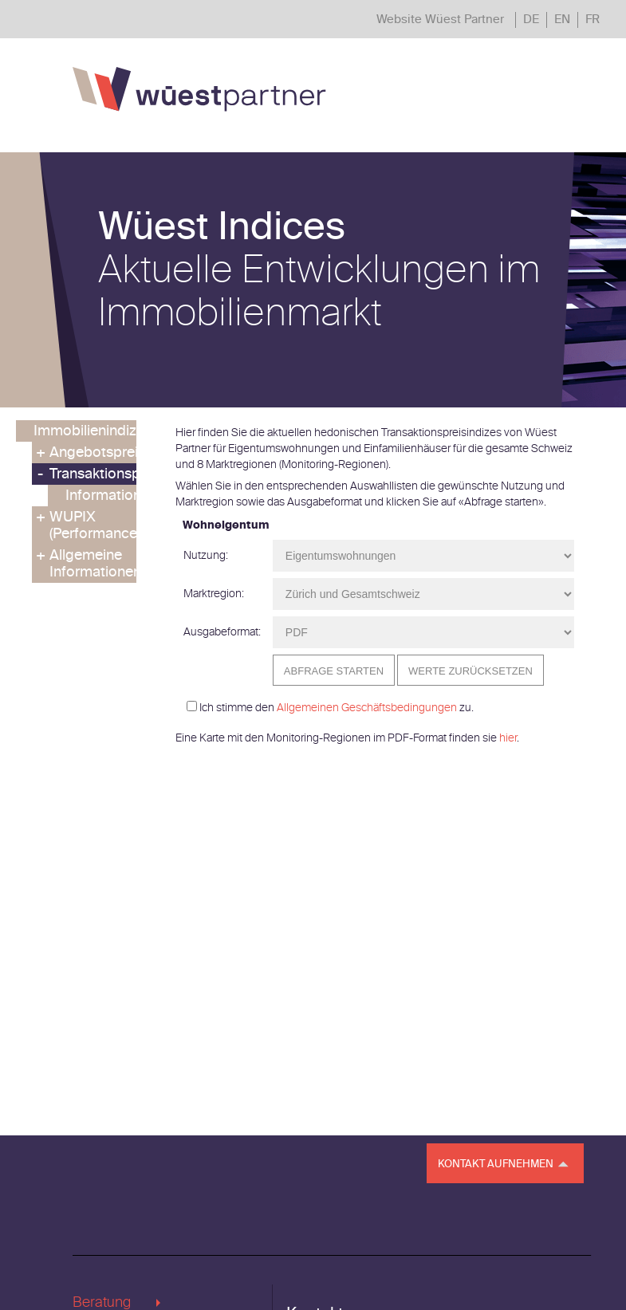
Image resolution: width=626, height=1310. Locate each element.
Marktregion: (213, 593)
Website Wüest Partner (440, 19)
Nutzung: (205, 555)
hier (508, 738)
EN (562, 19)
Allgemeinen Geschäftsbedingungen (367, 707)
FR (592, 19)
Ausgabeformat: (222, 632)
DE (531, 19)
